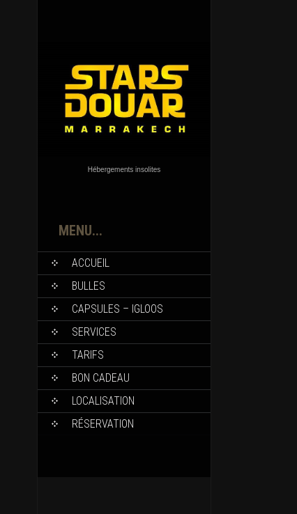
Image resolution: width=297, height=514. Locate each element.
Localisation (103, 400)
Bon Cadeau (101, 377)
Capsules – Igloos (117, 309)
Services (94, 331)
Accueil (90, 263)
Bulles (88, 286)
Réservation (103, 423)
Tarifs (88, 354)
